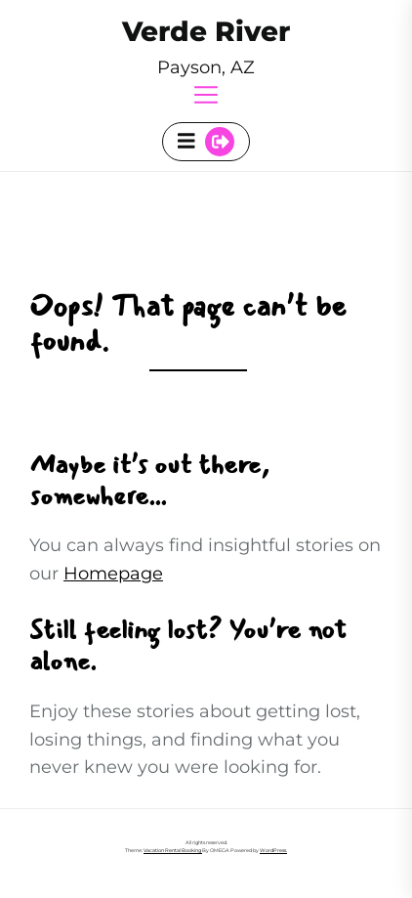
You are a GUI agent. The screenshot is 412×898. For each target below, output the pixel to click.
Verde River (206, 31)
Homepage (113, 573)
